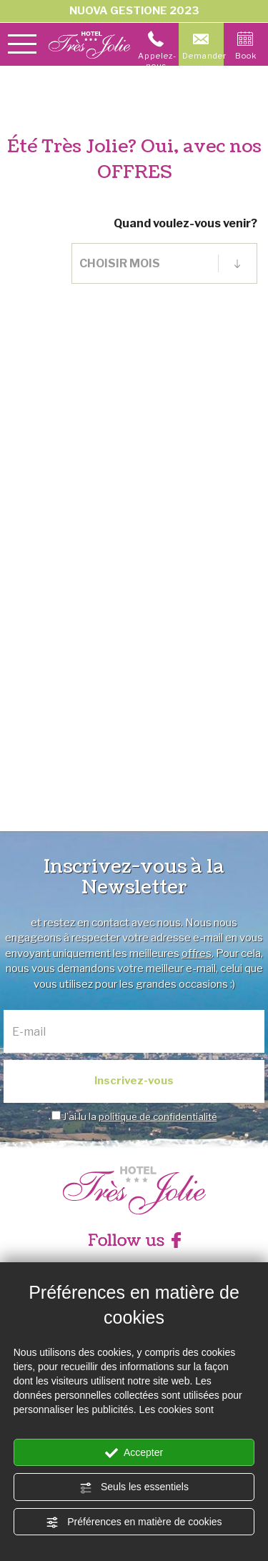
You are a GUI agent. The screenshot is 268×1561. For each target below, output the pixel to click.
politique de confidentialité (158, 1116)
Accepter (134, 1453)
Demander (203, 46)
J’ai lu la (140, 1116)
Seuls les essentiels (134, 1487)
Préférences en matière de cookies (134, 1522)
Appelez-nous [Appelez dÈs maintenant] (157, 51)
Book (246, 46)
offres (197, 953)
